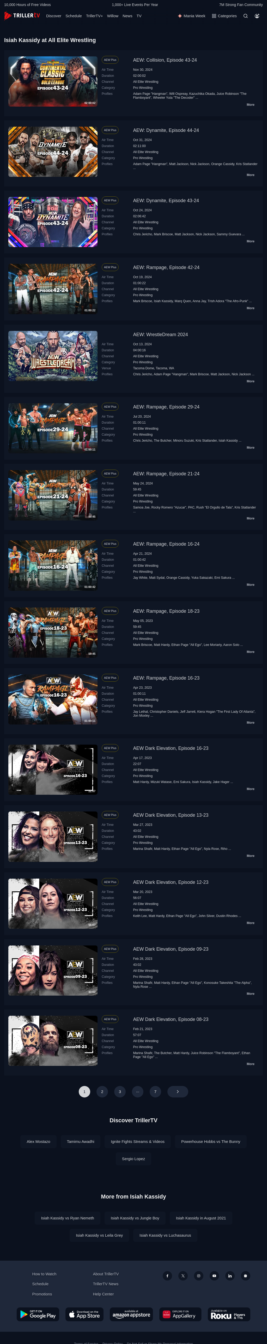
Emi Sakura (222, 578)
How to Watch (44, 1274)
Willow (112, 16)
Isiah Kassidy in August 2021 (201, 1218)
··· (137, 1091)
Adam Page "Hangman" (150, 94)
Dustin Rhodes (227, 916)
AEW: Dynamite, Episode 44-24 (166, 130)
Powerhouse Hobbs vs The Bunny (210, 1141)
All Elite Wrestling (145, 82)
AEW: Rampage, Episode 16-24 (166, 544)
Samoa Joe (141, 507)
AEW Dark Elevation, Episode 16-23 (170, 748)
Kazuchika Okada (202, 94)
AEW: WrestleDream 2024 (160, 334)
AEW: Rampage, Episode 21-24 (166, 473)
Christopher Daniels (164, 712)
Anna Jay (199, 301)
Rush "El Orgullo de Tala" (214, 507)
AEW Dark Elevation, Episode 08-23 (170, 1019)
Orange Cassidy (222, 164)
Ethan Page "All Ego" (186, 645)
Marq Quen (183, 301)
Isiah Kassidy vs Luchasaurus (165, 1235)
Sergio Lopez (133, 1158)
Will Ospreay (178, 94)
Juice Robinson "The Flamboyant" (215, 1053)
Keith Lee (140, 916)
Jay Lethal (140, 712)
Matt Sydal (157, 578)
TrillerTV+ (94, 16)
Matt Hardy (161, 645)
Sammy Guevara (229, 234)
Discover (53, 16)
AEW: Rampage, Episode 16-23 (166, 678)
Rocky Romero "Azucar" (168, 507)
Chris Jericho (142, 234)
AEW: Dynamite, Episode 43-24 (166, 200)
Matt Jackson (179, 164)
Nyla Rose (211, 849)
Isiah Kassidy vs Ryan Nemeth (67, 1218)
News (127, 16)
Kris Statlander (247, 164)
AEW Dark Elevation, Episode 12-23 (170, 882)
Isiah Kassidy (163, 301)
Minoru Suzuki (183, 440)
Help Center (103, 1294)
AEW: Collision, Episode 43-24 (165, 60)
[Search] (245, 16)
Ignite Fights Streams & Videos (138, 1141)
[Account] (257, 16)
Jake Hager (221, 782)
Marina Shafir (142, 849)
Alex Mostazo (38, 1141)
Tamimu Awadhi (80, 1141)
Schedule (73, 16)
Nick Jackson (200, 164)
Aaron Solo (231, 645)
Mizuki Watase (161, 782)
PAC (191, 507)
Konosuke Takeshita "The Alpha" (227, 983)
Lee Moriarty (212, 645)
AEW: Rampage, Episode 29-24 (166, 407)
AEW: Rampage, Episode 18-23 (166, 611)
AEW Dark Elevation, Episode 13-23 (170, 815)
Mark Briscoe (163, 234)
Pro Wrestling (143, 88)
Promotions (42, 1294)
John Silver (206, 916)
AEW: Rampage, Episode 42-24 (166, 267)
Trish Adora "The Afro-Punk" (228, 301)
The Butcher (162, 440)
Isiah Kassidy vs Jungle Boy (135, 1218)
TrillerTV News (105, 1284)
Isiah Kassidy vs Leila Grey (99, 1235)
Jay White (140, 578)
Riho (224, 849)
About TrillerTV (106, 1274)
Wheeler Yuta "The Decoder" (174, 98)
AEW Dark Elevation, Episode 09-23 (170, 949)
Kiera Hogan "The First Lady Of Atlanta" (226, 712)
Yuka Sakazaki (202, 578)
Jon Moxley (141, 715)
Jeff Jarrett (188, 712)
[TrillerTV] (22, 15)
